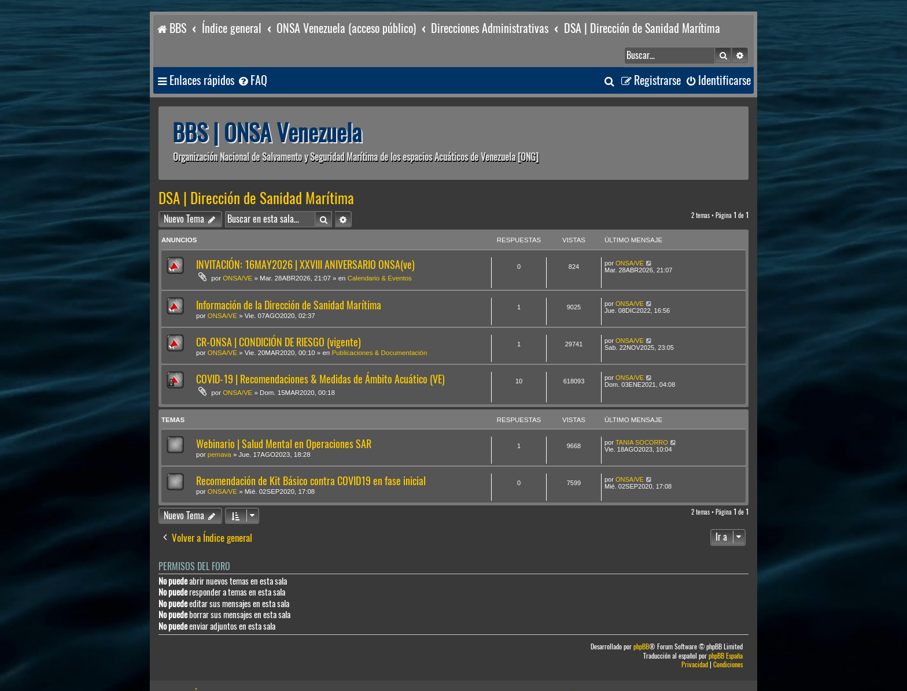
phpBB (641, 621)
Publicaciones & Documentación (379, 327)
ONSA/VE (237, 252)
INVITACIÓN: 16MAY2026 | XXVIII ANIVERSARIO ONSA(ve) (305, 239)
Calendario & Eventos (380, 252)
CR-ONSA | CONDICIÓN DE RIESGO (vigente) (278, 316)
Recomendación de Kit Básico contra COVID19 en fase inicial (311, 455)
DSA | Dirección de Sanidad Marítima (256, 173)
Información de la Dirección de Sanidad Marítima (288, 279)
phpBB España (726, 630)
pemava (219, 429)
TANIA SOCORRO (641, 416)
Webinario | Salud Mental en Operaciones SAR (283, 418)
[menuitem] (252, 55)
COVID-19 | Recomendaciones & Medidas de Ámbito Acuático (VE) (320, 353)
